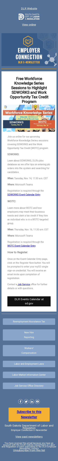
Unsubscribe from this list (29, 450)
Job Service (24, 284)
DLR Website (29, 8)
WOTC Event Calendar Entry (21, 245)
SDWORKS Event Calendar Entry (23, 194)
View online (29, 24)
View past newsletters (29, 436)
